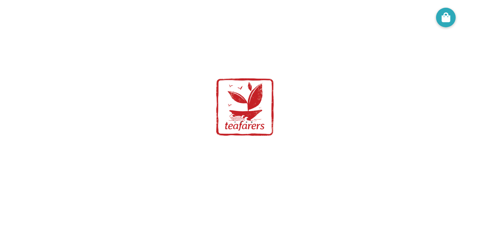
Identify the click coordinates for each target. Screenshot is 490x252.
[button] (446, 17)
